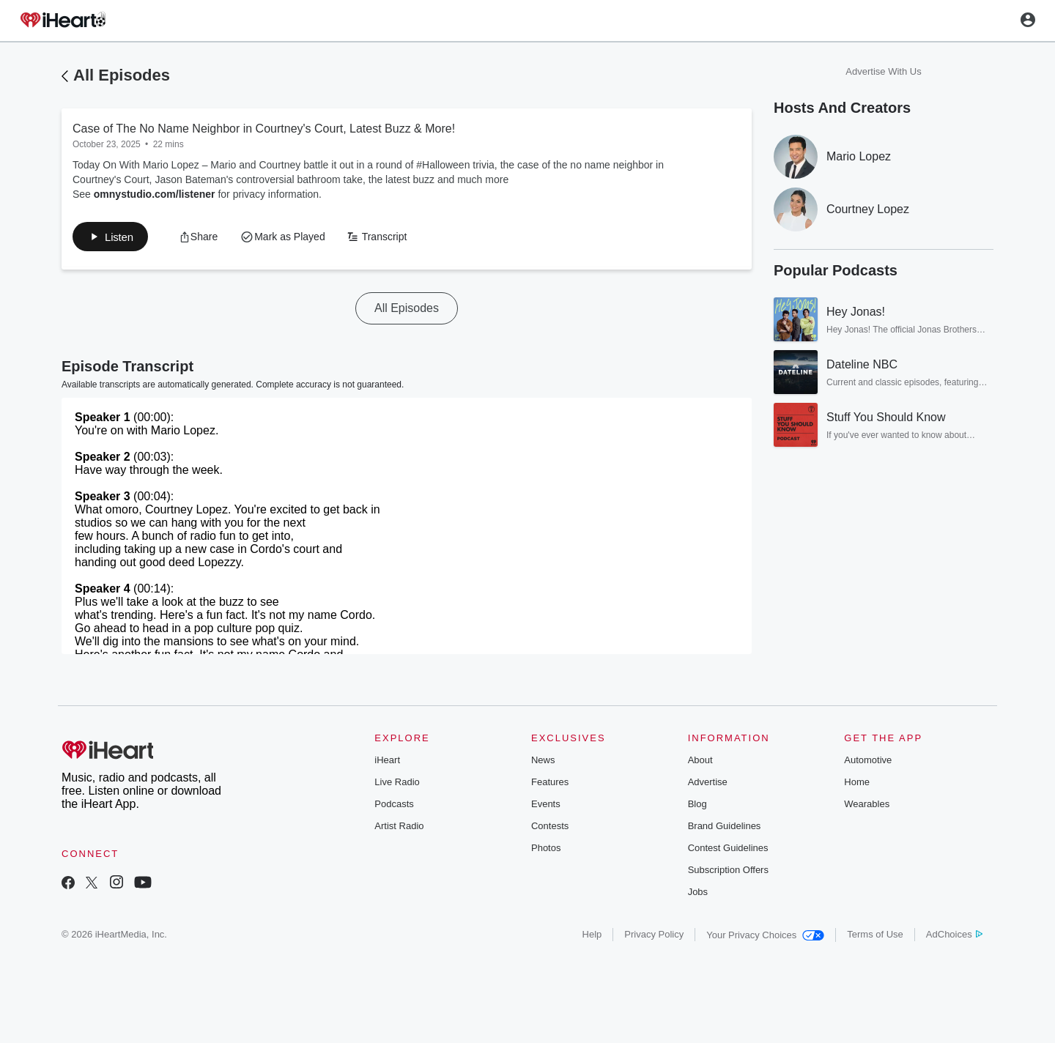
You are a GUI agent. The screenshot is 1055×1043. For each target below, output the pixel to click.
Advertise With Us (883, 71)
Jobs (698, 894)
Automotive (868, 762)
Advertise (708, 784)
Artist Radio (398, 828)
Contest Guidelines (728, 850)
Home (857, 784)
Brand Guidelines (724, 828)
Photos (545, 850)
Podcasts (393, 806)
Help (592, 937)
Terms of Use (875, 937)
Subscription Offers (728, 872)
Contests (550, 828)
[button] (114, 238)
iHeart (387, 762)
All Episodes (121, 75)
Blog (697, 806)
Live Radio (396, 784)
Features (550, 784)
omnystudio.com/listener (154, 194)
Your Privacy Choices (765, 937)
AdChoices (954, 937)
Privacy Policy (654, 937)
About (700, 762)
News (543, 762)
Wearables (866, 806)
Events (545, 806)
